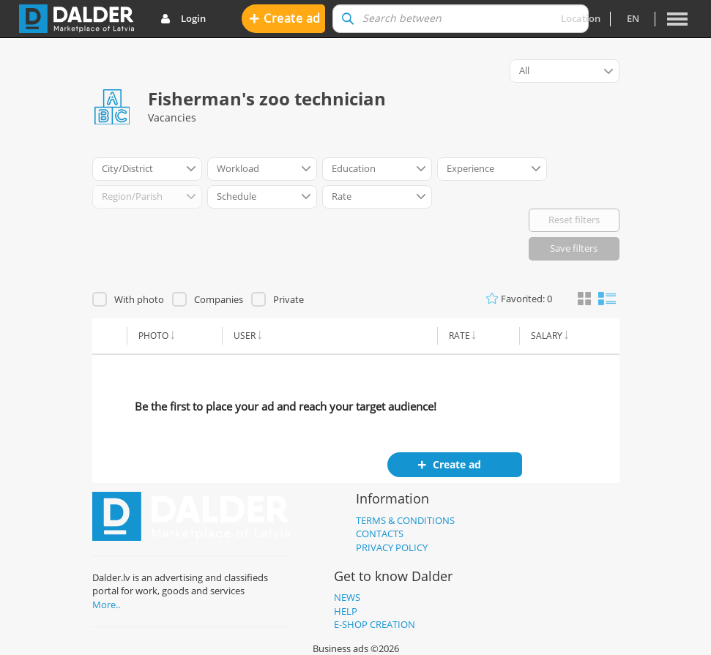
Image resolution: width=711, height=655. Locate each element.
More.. (106, 604)
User (245, 335)
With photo (139, 299)
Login (183, 19)
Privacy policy (392, 547)
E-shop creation (374, 624)
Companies (218, 299)
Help (345, 611)
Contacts (379, 533)
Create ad (285, 18)
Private (288, 299)
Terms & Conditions (405, 520)
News (347, 597)
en (633, 18)
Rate (459, 335)
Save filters (574, 248)
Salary (546, 335)
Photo (153, 335)
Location (580, 18)
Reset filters (574, 219)
